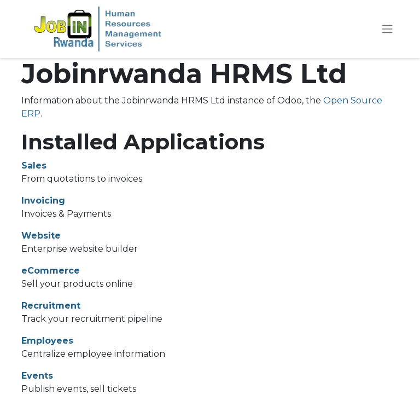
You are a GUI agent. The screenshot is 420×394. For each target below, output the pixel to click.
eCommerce (50, 270)
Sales (33, 165)
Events (37, 375)
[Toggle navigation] (387, 29)
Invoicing (43, 200)
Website (41, 235)
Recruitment (50, 305)
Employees (47, 340)
